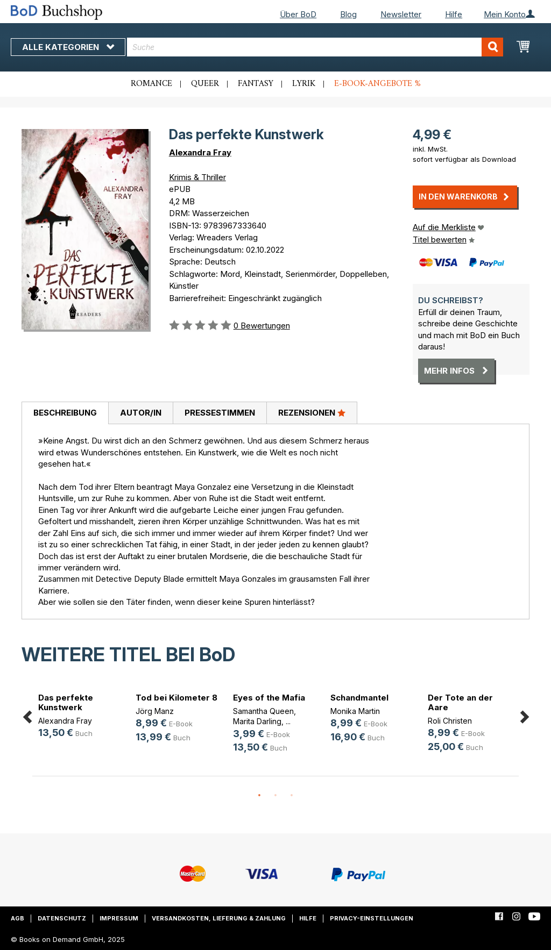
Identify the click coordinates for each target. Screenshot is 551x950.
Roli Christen (450, 720)
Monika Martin (355, 711)
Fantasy (255, 83)
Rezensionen (311, 412)
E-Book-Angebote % (377, 83)
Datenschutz (62, 918)
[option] (81, 717)
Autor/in (140, 413)
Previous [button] (27, 715)
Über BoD (298, 14)
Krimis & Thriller (197, 177)
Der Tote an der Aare (460, 702)
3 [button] (291, 795)
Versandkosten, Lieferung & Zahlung (219, 918)
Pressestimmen (220, 413)
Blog (348, 14)
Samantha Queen (263, 711)
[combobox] (315, 47)
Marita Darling (257, 721)
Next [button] (524, 715)
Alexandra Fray (200, 152)
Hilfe (453, 14)
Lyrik (303, 83)
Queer (205, 83)
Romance (151, 83)
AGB (17, 918)
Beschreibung (65, 413)
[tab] (65, 413)
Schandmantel (359, 697)
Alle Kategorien (68, 47)
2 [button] (275, 795)
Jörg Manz (155, 711)
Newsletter (400, 14)
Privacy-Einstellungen (371, 918)
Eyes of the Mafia (269, 697)
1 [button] (259, 795)
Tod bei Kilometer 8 (176, 697)
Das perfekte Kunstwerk (65, 702)
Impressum (119, 918)
